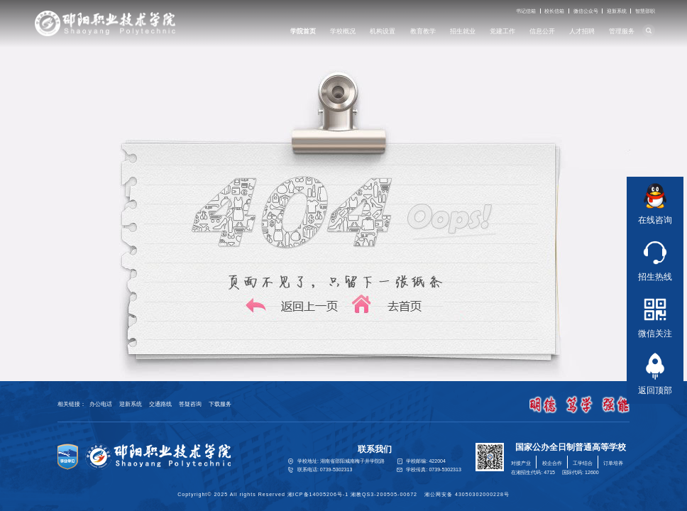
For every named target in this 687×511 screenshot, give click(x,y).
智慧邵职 (645, 11)
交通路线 (160, 404)
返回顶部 (655, 371)
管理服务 (621, 31)
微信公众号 (585, 11)
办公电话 (100, 404)
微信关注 (655, 315)
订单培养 (613, 463)
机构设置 (382, 31)
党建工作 (502, 31)
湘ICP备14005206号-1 (317, 494)
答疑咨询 (190, 404)
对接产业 (521, 463)
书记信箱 (526, 11)
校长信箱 (554, 11)
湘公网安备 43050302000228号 (467, 494)
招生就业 (463, 31)
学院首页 (303, 31)
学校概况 (343, 31)
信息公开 (542, 31)
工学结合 (583, 463)
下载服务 (220, 404)
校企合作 (552, 463)
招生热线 (655, 258)
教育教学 (423, 31)
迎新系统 (617, 11)
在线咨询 (655, 201)
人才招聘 (582, 31)
